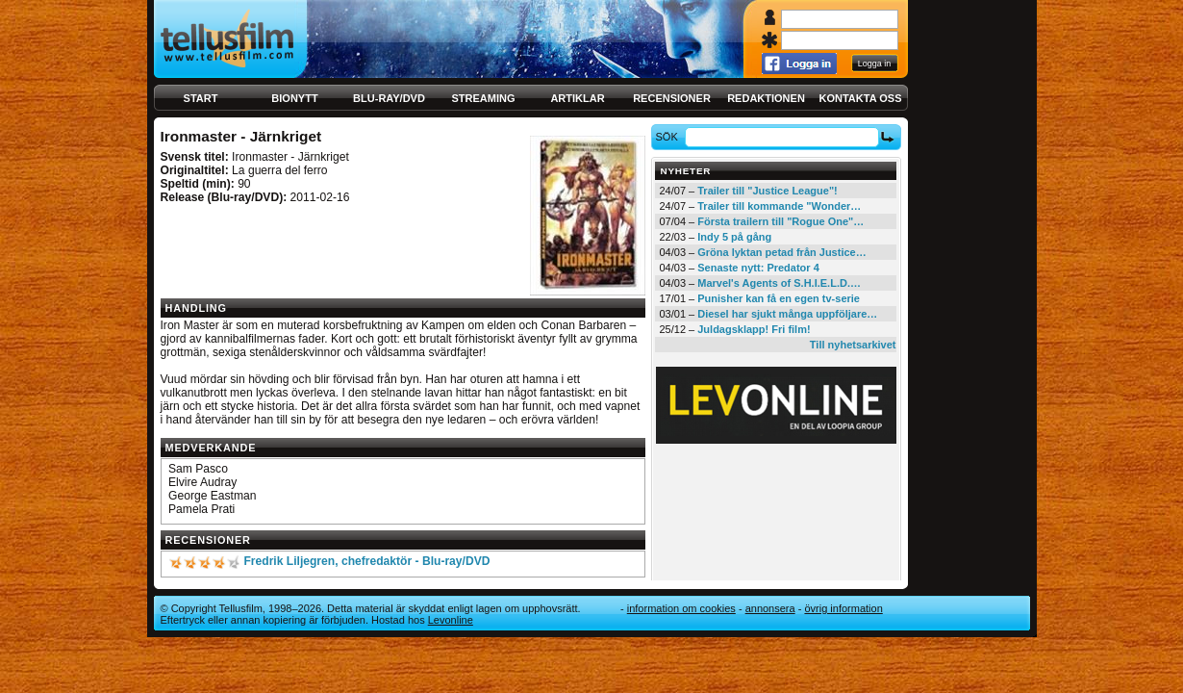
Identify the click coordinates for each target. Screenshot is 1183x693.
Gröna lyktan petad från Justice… (781, 252)
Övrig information (843, 608)
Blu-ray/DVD (389, 98)
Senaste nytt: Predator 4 (758, 267)
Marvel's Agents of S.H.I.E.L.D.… (779, 283)
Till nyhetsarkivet (853, 344)
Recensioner (672, 98)
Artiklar (577, 98)
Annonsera (770, 608)
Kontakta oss (860, 98)
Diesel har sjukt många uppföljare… (787, 314)
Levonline (450, 620)
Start (201, 98)
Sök (669, 136)
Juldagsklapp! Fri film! (753, 329)
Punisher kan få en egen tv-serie (778, 298)
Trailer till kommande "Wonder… (779, 206)
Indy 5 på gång (734, 237)
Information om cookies (681, 608)
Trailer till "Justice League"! (767, 190)
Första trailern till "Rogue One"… (780, 221)
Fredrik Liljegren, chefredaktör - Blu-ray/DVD (366, 561)
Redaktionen (766, 98)
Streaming (484, 98)
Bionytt (294, 98)
